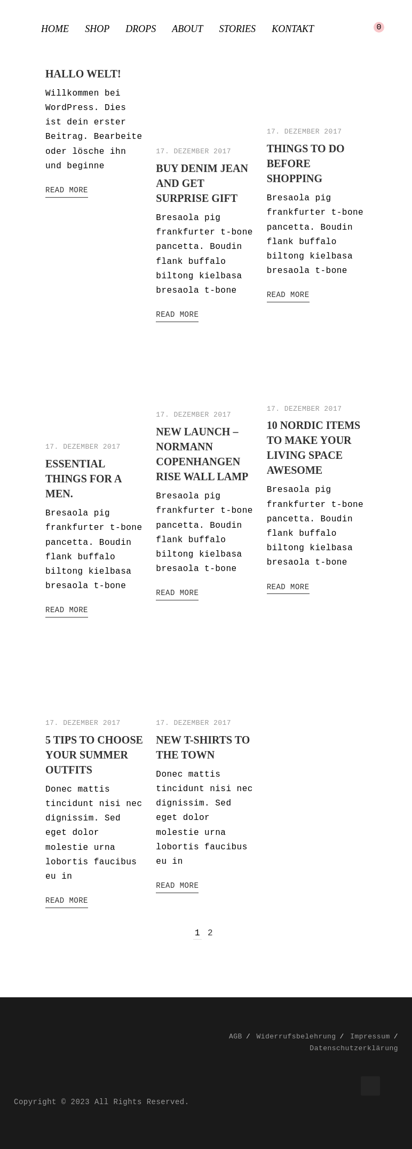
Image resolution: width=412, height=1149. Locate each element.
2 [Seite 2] (210, 933)
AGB (235, 1037)
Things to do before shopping (306, 163)
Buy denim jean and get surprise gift (202, 183)
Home (55, 29)
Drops (140, 29)
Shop (97, 29)
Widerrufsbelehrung (296, 1037)
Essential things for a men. (83, 478)
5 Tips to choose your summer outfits (94, 755)
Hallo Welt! (83, 74)
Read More (66, 190)
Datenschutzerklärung (354, 1048)
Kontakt (293, 29)
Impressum (370, 1037)
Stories (237, 29)
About (187, 29)
